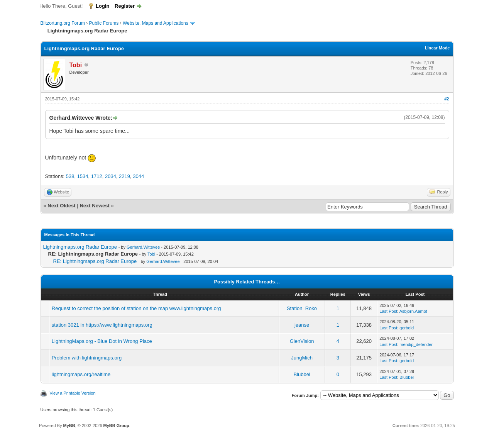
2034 (110, 176)
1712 (96, 176)
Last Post (388, 311)
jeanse (301, 325)
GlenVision (302, 341)
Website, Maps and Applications (155, 23)
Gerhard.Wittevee (143, 247)
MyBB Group (116, 425)
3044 (138, 176)
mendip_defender (416, 344)
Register (125, 6)
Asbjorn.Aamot (413, 311)
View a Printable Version (73, 393)
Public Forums (104, 23)
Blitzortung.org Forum (63, 23)
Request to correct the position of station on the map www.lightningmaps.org (136, 308)
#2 (446, 99)
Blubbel (301, 374)
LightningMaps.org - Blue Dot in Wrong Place (102, 341)
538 (70, 176)
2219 (124, 176)
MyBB (69, 425)
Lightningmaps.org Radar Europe (80, 247)
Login (102, 6)
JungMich (302, 358)
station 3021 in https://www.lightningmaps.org (102, 325)
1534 (82, 176)
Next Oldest (61, 206)
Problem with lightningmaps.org (87, 358)
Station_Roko (302, 308)
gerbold (406, 328)
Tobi (151, 254)
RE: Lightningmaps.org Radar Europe (95, 261)
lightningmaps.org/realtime (81, 374)
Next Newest (94, 206)
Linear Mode (437, 48)
